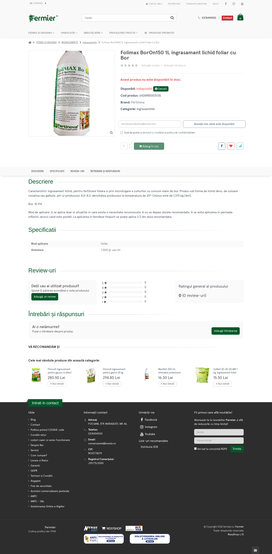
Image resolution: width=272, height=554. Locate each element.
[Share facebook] (221, 146)
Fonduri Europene (196, 4)
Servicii (35, 450)
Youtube (147, 434)
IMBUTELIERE (92, 32)
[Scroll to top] (255, 550)
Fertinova (137, 102)
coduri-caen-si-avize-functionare (50, 440)
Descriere (37, 171)
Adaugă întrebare (174, 65)
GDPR (34, 470)
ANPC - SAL (37, 501)
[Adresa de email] (219, 440)
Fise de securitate (41, 486)
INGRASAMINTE (69, 42)
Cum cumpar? (39, 455)
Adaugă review (150, 65)
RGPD (224, 449)
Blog (215, 4)
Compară (38, 3)
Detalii (161, 88)
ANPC (34, 496)
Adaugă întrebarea (225, 331)
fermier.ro (228, 527)
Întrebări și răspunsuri (105, 171)
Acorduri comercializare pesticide (50, 491)
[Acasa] (29, 42)
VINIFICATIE (68, 32)
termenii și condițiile (153, 133)
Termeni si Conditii (41, 476)
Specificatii (57, 171)
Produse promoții (159, 32)
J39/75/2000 (96, 463)
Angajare (36, 481)
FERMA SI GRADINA (40, 32)
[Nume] (219, 432)
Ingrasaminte (90, 42)
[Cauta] (172, 17)
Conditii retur (38, 435)
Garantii (35, 465)
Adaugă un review (45, 296)
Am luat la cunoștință (212, 449)
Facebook (148, 419)
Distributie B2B (149, 447)
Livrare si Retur (39, 460)
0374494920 (209, 18)
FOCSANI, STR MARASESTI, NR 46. (107, 424)
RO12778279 (95, 453)
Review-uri (77, 171)
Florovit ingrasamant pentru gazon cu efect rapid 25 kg (60, 372)
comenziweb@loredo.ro (102, 443)
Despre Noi (174, 4)
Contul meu (154, 4)
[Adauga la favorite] (230, 146)
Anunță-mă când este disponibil (214, 124)
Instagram (148, 427)
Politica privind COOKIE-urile (47, 430)
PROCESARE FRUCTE (122, 32)
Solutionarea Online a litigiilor (47, 506)
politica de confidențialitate (181, 133)
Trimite (237, 449)
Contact (227, 18)
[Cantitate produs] (124, 146)
